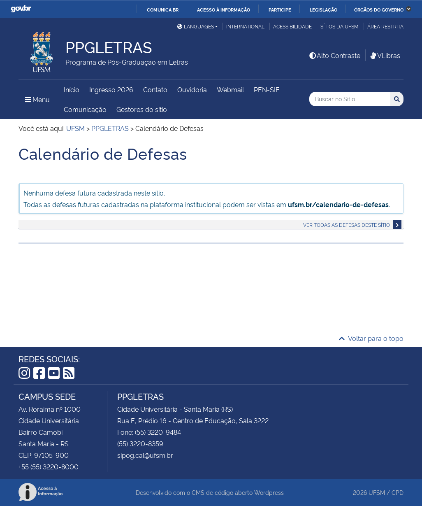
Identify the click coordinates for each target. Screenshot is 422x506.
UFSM (377, 492)
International (245, 26)
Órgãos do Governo (378, 9)
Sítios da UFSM (339, 26)
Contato (155, 89)
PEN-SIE (267, 89)
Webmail (230, 89)
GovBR (21, 9)
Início (71, 89)
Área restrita (385, 26)
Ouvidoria (192, 89)
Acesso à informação (223, 9)
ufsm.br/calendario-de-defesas (338, 204)
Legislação (323, 9)
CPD (397, 492)
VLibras (384, 55)
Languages (195, 26)
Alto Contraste (334, 55)
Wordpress (269, 492)
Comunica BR (163, 9)
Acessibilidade (292, 26)
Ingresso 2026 (111, 89)
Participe (280, 9)
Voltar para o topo (371, 338)
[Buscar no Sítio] (350, 99)
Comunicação (85, 109)
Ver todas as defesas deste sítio (346, 224)
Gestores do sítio (141, 109)
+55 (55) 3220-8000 (49, 466)
